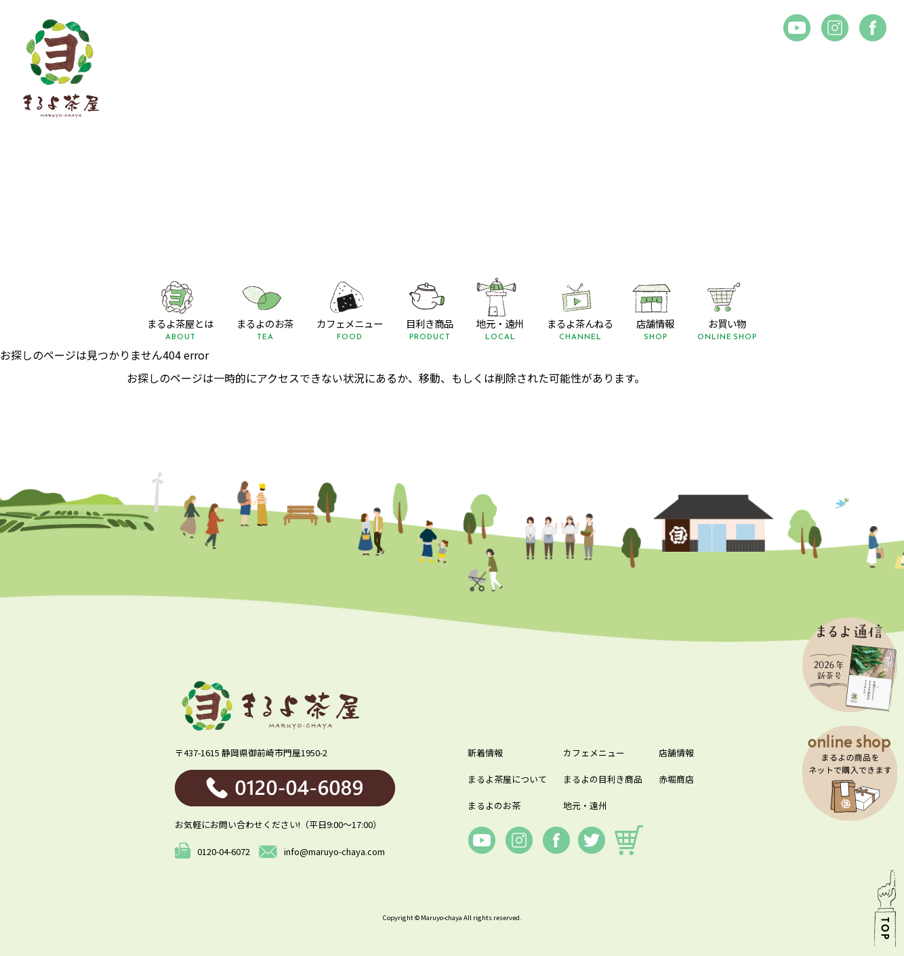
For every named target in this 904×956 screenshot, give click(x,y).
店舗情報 (676, 752)
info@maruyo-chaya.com (322, 851)
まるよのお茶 (494, 805)
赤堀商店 (676, 779)
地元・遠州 (585, 805)
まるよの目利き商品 (602, 779)
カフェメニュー (594, 752)
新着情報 (485, 752)
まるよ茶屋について (507, 779)
